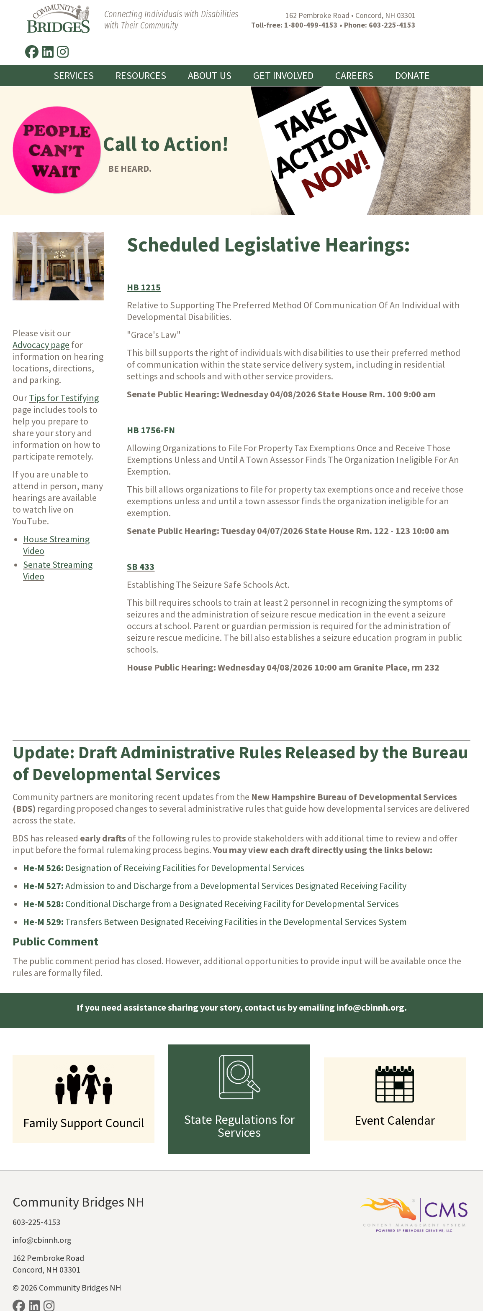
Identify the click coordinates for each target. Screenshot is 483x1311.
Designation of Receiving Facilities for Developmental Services (163, 842)
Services (74, 50)
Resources (141, 50)
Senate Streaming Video (57, 544)
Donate (412, 50)
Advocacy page (41, 319)
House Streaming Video (56, 519)
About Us (209, 50)
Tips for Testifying (64, 372)
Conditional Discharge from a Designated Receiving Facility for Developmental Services (211, 878)
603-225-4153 (378, 25)
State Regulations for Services (239, 1100)
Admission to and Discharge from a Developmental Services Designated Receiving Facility (214, 860)
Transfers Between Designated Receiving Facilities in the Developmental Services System (215, 896)
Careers (354, 50)
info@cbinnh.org (42, 1214)
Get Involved (283, 50)
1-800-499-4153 (297, 25)
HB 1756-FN (151, 404)
